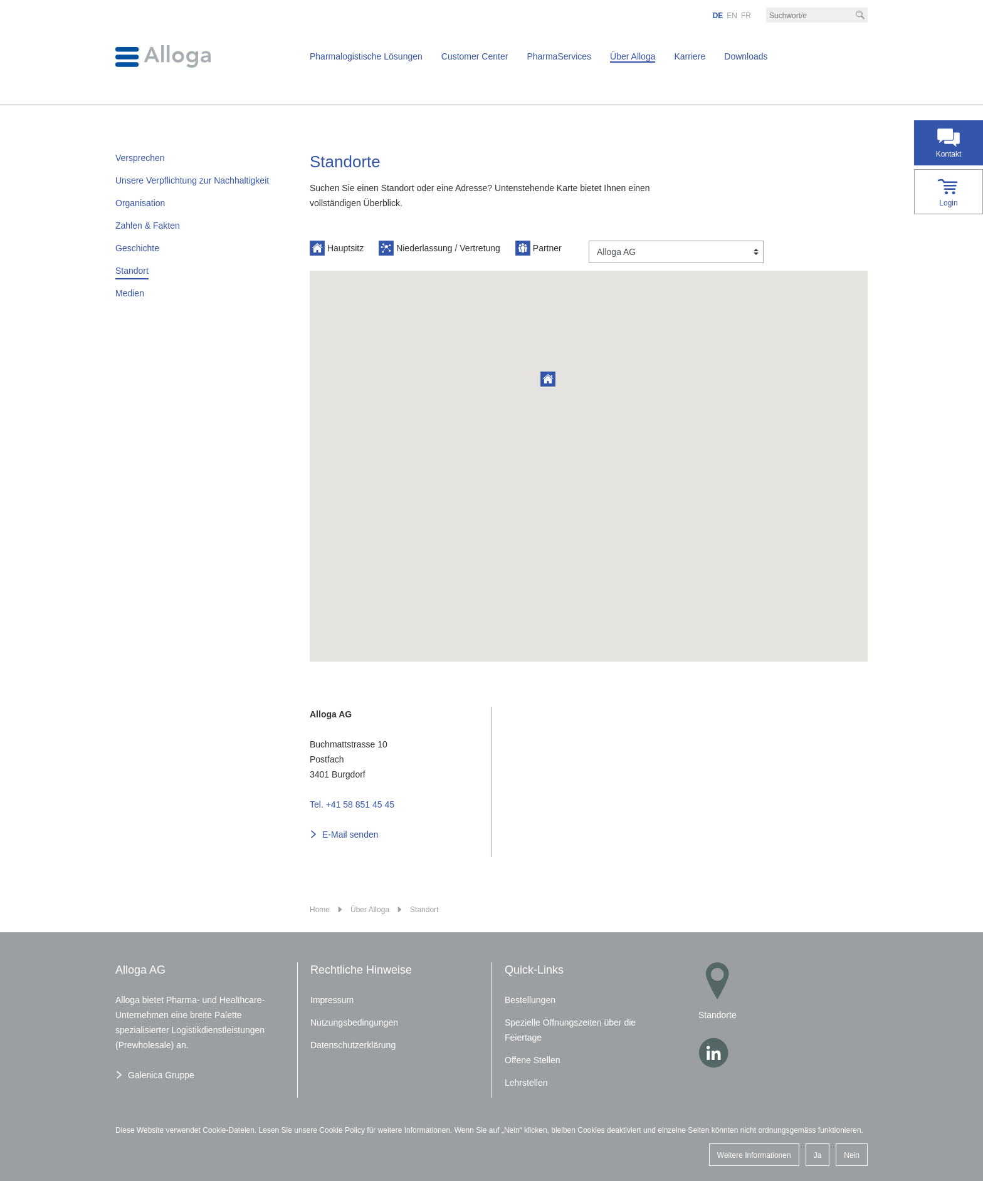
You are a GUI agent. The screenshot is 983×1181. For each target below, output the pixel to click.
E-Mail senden (350, 835)
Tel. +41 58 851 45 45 (352, 804)
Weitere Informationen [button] (754, 1155)
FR (746, 15)
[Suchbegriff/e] (817, 15)
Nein (851, 1155)
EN (732, 15)
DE (718, 15)
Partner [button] (538, 248)
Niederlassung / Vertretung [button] (439, 248)
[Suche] (860, 15)
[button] (547, 379)
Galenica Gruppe (161, 1075)
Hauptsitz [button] (337, 248)
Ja (818, 1155)
